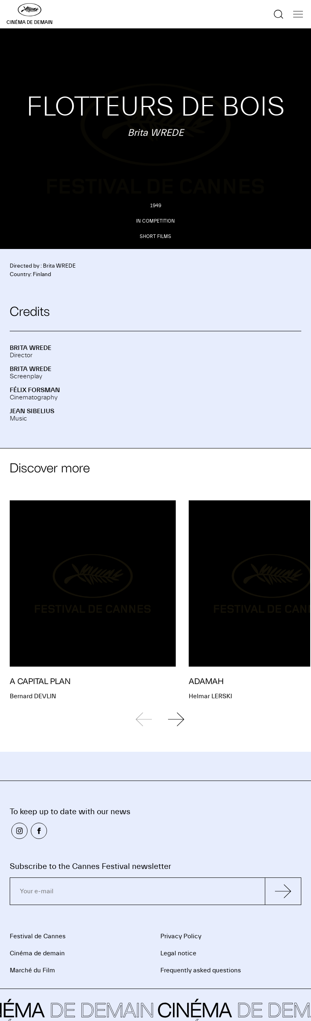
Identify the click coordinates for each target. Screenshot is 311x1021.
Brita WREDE (30, 348)
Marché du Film (32, 970)
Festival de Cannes (38, 936)
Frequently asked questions (200, 970)
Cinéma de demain (37, 953)
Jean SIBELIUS (32, 411)
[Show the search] (278, 14)
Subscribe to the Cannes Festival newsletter (90, 866)
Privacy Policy (180, 936)
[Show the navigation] (298, 14)
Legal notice (178, 953)
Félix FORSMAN (35, 390)
